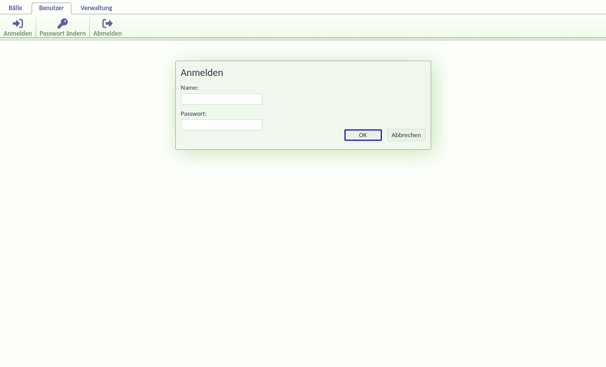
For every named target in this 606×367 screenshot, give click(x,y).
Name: (190, 87)
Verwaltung (96, 8)
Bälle (15, 8)
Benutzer (51, 8)
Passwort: (194, 113)
